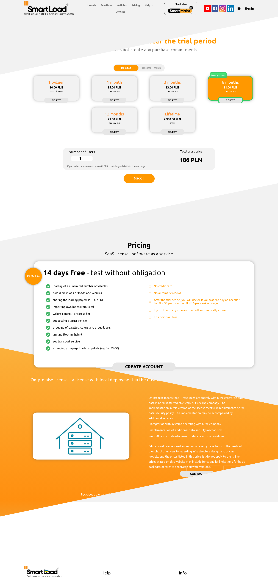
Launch (91, 5)
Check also (180, 8)
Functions (106, 5)
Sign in (249, 8)
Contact (120, 11)
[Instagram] (222, 8)
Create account (144, 366)
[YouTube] (207, 8)
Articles (122, 5)
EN (239, 8)
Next (139, 178)
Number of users (82, 152)
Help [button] (148, 5)
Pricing (136, 5)
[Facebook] (215, 8)
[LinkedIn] (230, 8)
